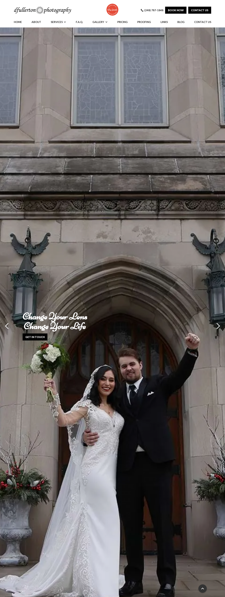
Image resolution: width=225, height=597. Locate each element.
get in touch (35, 337)
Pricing (122, 21)
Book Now (176, 10)
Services (57, 21)
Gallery (98, 21)
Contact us (199, 10)
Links (164, 21)
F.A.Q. (79, 21)
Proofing (144, 21)
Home (18, 21)
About (36, 21)
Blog (181, 21)
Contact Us (202, 21)
